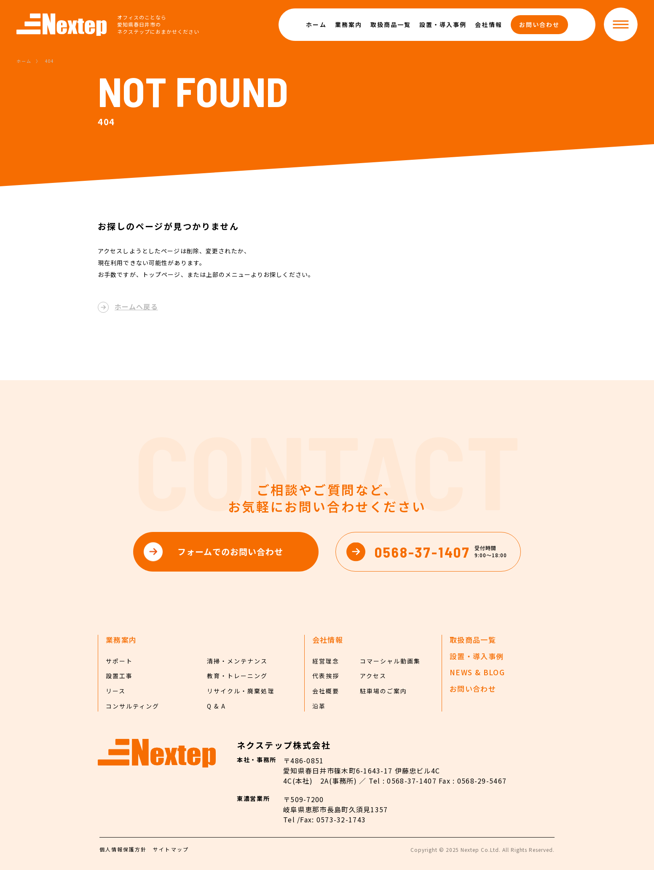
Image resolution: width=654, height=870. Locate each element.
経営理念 (325, 661)
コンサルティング (132, 706)
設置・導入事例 (442, 24)
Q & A (216, 706)
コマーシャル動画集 (390, 661)
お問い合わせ (539, 24)
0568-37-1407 (411, 781)
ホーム (316, 24)
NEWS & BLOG (477, 672)
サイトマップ (170, 849)
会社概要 (325, 691)
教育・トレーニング (237, 675)
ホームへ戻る (136, 306)
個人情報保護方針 (123, 849)
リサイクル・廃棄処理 (240, 691)
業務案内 (348, 24)
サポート (119, 661)
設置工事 (119, 675)
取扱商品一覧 (390, 24)
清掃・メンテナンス (237, 661)
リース (116, 691)
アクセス (373, 675)
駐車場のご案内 (383, 691)
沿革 (319, 706)
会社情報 (488, 24)
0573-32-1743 (341, 819)
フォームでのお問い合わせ (230, 551)
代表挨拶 (325, 675)
